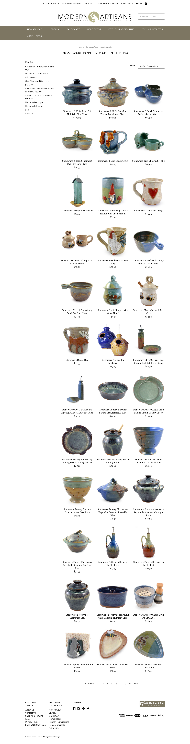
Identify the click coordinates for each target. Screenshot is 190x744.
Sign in (101, 3)
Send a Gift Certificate (35, 725)
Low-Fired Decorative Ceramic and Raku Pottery (39, 90)
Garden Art (73, 29)
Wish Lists (127, 3)
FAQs (27, 719)
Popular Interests (152, 29)
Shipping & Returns (34, 716)
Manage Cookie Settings (51, 737)
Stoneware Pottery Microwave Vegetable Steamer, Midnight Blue (148, 512)
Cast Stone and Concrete (37, 81)
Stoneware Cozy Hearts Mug (148, 210)
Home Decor (94, 29)
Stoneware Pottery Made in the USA (99, 47)
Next (137, 683)
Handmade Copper (34, 102)
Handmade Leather (34, 106)
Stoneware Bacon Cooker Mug (113, 161)
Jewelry (54, 29)
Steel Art (29, 85)
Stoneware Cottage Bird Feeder (77, 210)
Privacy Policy (31, 722)
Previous (90, 683)
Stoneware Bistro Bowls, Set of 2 (148, 161)
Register (113, 3)
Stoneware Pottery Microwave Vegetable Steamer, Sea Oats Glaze (77, 565)
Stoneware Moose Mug (77, 360)
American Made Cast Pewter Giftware (38, 97)
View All (29, 114)
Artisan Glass (31, 77)
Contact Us (30, 713)
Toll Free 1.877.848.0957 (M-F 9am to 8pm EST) (68, 3)
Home (80, 47)
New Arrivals (34, 29)
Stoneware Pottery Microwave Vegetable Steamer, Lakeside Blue (113, 512)
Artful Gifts (34, 36)
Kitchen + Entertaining (121, 29)
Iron (27, 110)
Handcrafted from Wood (36, 73)
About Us (29, 710)
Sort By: (142, 66)
